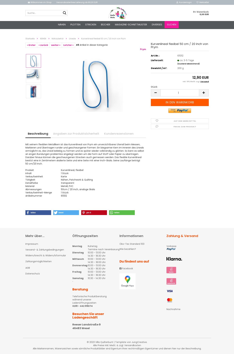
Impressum (31, 244)
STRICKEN (90, 24)
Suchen (171, 24)
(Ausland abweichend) (188, 63)
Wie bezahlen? (127, 249)
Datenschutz (32, 273)
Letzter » (68, 45)
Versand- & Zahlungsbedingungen (44, 249)
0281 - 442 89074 (82, 306)
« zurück (43, 45)
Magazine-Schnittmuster (131, 24)
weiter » (55, 45)
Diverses (157, 24)
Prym (143, 49)
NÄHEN (62, 24)
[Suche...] (64, 13)
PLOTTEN (75, 24)
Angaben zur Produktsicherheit (76, 134)
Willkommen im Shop (39, 2)
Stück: (154, 86)
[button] (38, 212)
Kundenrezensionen (119, 134)
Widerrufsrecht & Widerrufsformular (45, 255)
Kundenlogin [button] (184, 2)
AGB (27, 267)
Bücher (105, 24)
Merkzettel (203, 2)
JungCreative (139, 342)
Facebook (126, 268)
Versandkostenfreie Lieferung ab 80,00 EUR (77, 2)
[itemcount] (180, 92)
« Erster (31, 45)
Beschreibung (38, 134)
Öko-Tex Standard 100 (131, 244)
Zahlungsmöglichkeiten (38, 261)
